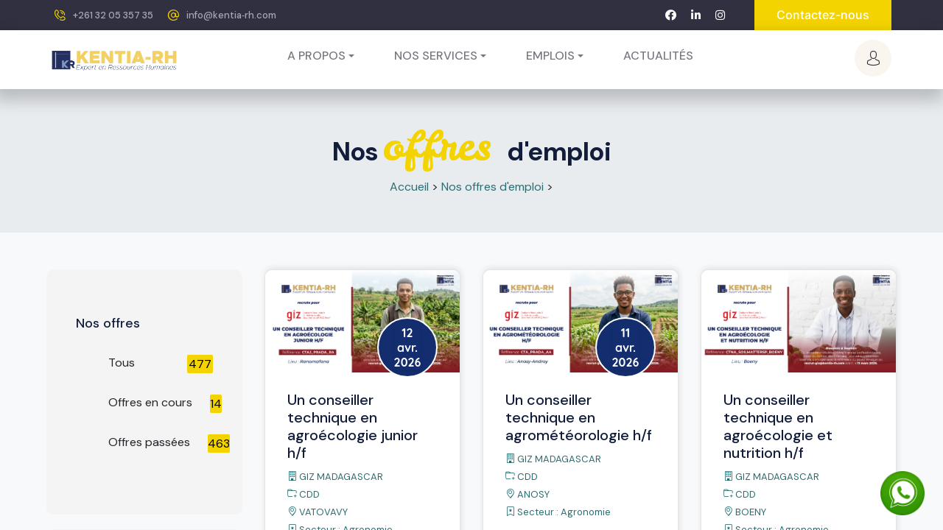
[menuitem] (658, 56)
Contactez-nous (823, 14)
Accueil (409, 186)
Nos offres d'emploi (492, 186)
